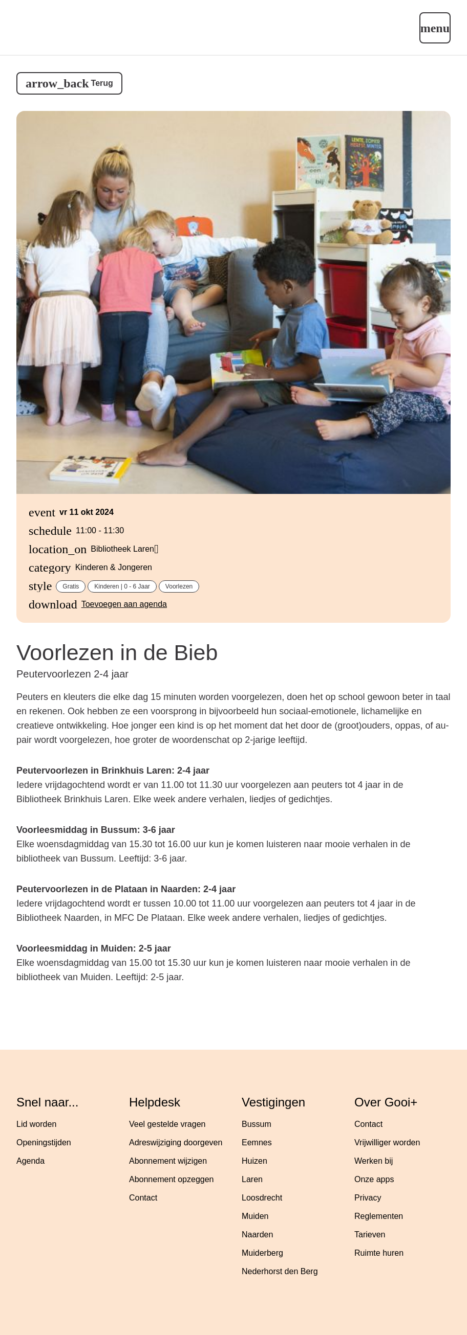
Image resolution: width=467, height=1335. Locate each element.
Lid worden (36, 1124)
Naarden (257, 1234)
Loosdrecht (262, 1197)
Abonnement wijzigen (168, 1161)
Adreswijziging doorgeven (175, 1142)
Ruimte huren (379, 1253)
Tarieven (369, 1234)
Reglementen (378, 1216)
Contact (143, 1197)
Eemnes (257, 1142)
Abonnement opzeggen (171, 1179)
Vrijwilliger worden (387, 1142)
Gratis (70, 586)
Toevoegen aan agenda (124, 604)
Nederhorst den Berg (280, 1271)
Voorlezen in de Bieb (117, 652)
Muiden (255, 1216)
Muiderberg (262, 1253)
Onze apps (374, 1179)
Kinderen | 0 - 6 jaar (122, 586)
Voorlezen (179, 586)
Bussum (256, 1124)
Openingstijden (43, 1142)
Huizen (254, 1161)
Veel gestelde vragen (167, 1124)
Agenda (30, 1161)
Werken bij (373, 1161)
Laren (252, 1179)
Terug (102, 83)
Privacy (367, 1197)
